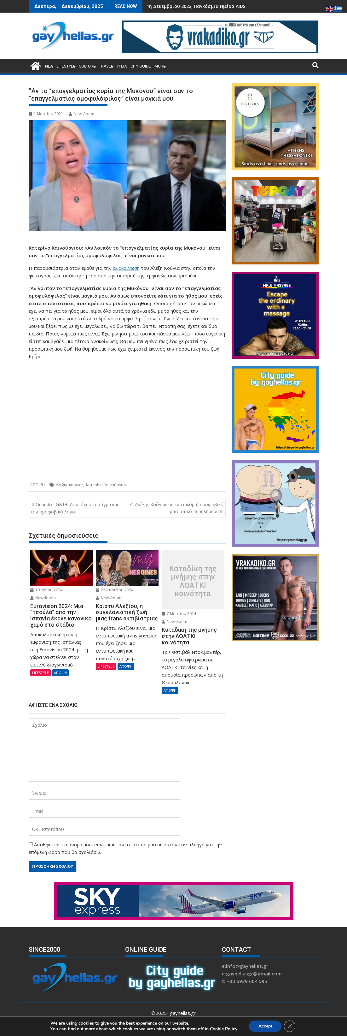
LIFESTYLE (65, 66)
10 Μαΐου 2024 (46, 590)
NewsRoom (81, 113)
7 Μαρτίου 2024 (179, 613)
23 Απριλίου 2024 (114, 590)
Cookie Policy (223, 1029)
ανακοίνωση (127, 268)
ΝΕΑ (49, 66)
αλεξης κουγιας (70, 485)
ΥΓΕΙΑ (122, 66)
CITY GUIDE (140, 66)
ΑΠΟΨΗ (37, 485)
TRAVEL (106, 66)
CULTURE (87, 66)
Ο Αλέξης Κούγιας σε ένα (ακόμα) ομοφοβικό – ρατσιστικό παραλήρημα (176, 507)
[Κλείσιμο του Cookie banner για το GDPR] (290, 1026)
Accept (265, 1026)
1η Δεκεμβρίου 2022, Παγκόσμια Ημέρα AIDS (196, 6)
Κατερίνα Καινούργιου (106, 485)
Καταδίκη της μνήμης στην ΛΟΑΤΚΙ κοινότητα (193, 581)
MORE (159, 66)
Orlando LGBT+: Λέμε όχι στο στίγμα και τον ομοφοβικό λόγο (74, 508)
